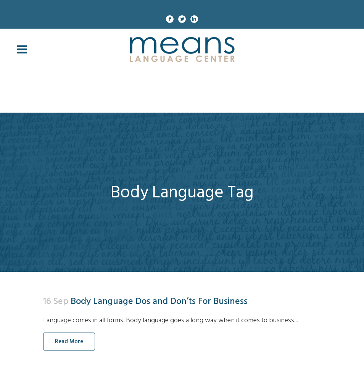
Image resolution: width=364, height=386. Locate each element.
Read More (69, 341)
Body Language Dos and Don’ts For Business (159, 301)
